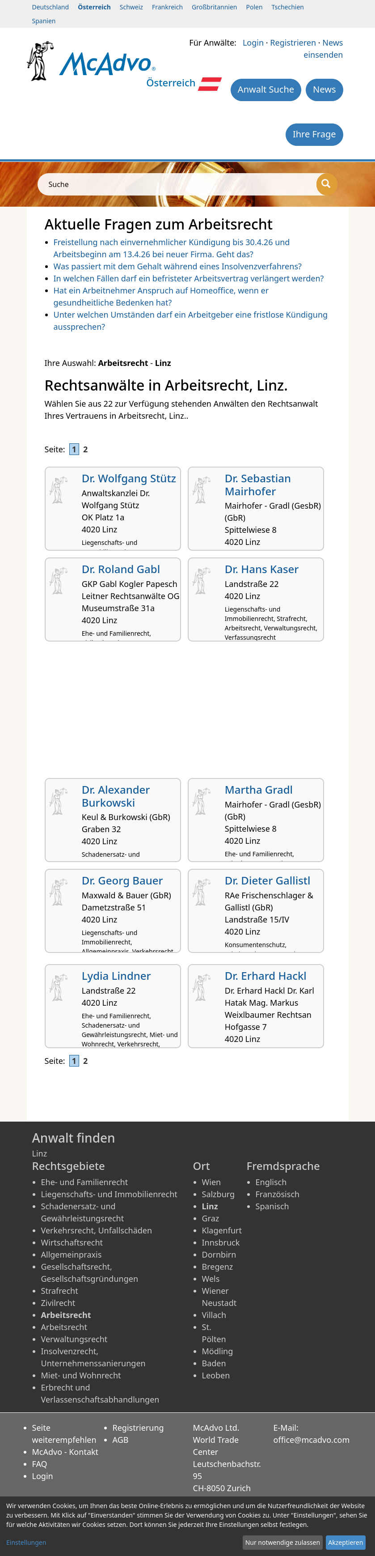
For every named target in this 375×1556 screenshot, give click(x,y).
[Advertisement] (188, 713)
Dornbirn (219, 1254)
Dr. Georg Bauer (122, 880)
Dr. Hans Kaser (262, 568)
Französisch (278, 1194)
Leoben (216, 1375)
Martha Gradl (259, 789)
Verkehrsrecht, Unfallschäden (96, 1230)
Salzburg (218, 1194)
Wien (211, 1182)
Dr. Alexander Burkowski (116, 796)
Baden (214, 1363)
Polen (254, 7)
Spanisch (272, 1206)
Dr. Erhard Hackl (266, 975)
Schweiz (131, 7)
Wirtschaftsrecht (72, 1242)
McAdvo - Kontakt (65, 1451)
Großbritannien (214, 7)
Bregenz (217, 1266)
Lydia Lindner (116, 975)
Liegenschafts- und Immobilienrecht (109, 1194)
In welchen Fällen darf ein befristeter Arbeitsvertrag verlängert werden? (189, 278)
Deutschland (50, 7)
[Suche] (326, 184)
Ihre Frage (314, 134)
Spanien (44, 21)
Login (253, 42)
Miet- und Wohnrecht (81, 1375)
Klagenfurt (222, 1230)
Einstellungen (26, 1542)
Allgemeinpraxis (71, 1254)
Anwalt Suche (266, 89)
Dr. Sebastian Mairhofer (258, 484)
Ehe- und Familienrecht (84, 1182)
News (324, 89)
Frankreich (167, 7)
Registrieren (293, 42)
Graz (210, 1218)
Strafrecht (59, 1290)
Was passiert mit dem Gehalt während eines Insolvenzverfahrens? (178, 266)
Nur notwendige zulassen (282, 1542)
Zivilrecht (58, 1302)
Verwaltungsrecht (74, 1339)
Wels (211, 1278)
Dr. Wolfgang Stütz (129, 478)
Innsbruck (221, 1242)
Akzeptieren (345, 1542)
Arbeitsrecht (64, 1327)
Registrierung (138, 1427)
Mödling (217, 1351)
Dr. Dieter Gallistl (268, 880)
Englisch (271, 1182)
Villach (214, 1314)
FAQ (39, 1463)
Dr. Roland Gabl (121, 568)
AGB (121, 1439)
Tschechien (288, 7)
